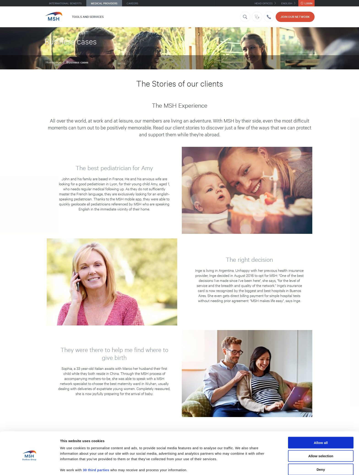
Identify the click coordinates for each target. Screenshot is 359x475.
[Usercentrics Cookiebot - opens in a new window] (30, 466)
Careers (132, 3)
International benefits (65, 3)
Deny (321, 451)
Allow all (321, 424)
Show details (240, 466)
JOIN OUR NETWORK (295, 16)
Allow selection (320, 437)
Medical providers (104, 3)
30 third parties (96, 451)
